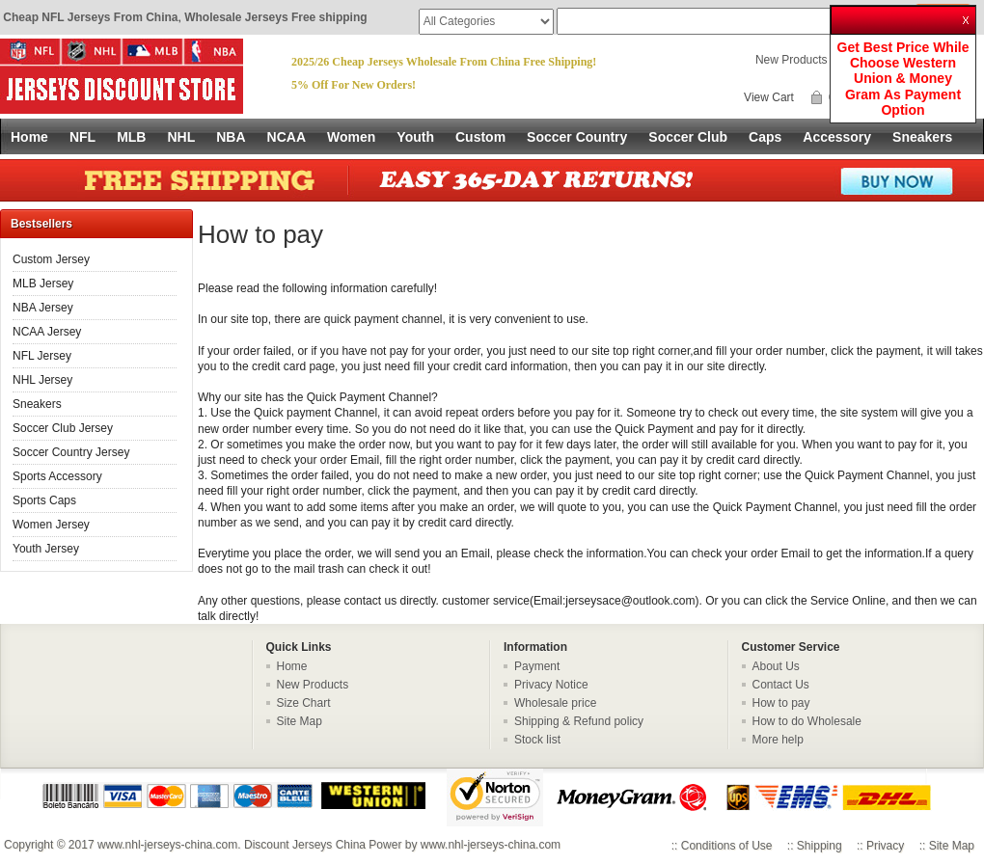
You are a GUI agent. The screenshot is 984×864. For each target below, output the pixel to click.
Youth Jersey (46, 548)
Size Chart (304, 703)
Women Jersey (51, 524)
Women (351, 137)
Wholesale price (555, 703)
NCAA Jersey (47, 331)
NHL (181, 137)
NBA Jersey (43, 307)
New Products (791, 60)
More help (778, 739)
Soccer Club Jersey (63, 428)
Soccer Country (577, 137)
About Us (776, 666)
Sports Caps (44, 500)
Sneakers (922, 137)
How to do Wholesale (806, 721)
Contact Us (780, 684)
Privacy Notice (551, 684)
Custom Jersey (51, 259)
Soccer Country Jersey (71, 452)
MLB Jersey (43, 283)
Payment (537, 666)
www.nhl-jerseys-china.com (167, 844)
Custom (480, 137)
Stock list (537, 739)
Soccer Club (687, 137)
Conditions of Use (727, 845)
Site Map (299, 721)
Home (29, 137)
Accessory (837, 137)
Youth (415, 137)
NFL (82, 137)
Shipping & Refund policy (578, 721)
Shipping (819, 845)
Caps (765, 137)
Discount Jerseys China (305, 844)
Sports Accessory (57, 476)
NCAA (286, 137)
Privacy (885, 845)
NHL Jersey (42, 380)
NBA (230, 137)
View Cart (769, 97)
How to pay (781, 703)
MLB (131, 137)
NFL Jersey (42, 356)
